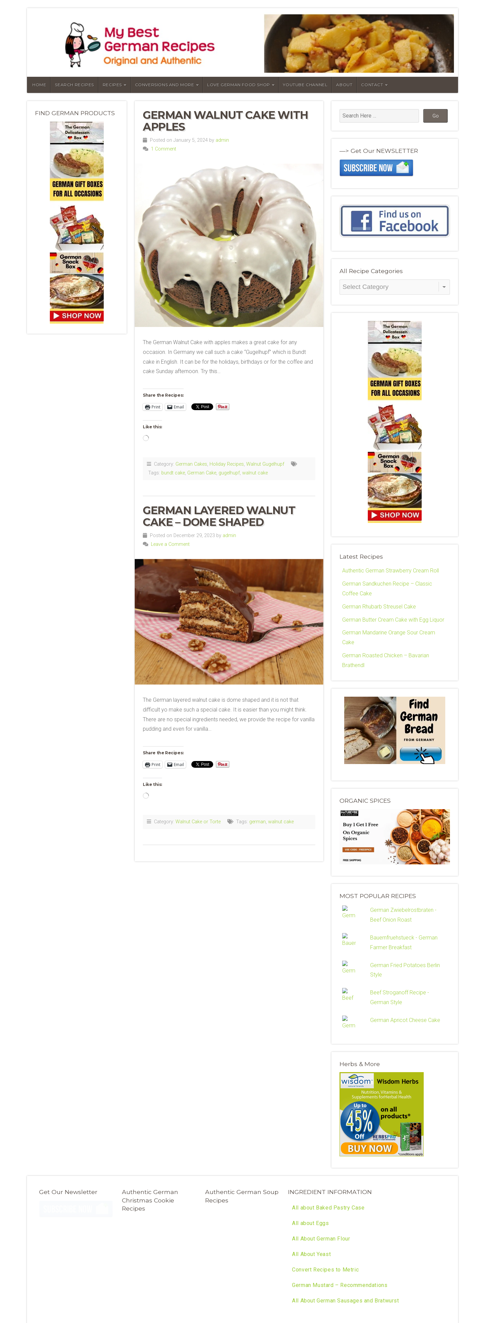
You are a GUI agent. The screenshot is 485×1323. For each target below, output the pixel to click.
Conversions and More (164, 84)
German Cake (201, 473)
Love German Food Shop (238, 84)
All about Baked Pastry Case (328, 1135)
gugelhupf (229, 473)
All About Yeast (311, 1182)
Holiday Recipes (226, 464)
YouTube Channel (305, 84)
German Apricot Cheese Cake (405, 998)
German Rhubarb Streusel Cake (379, 606)
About (344, 84)
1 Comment (163, 149)
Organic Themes (110, 1291)
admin (222, 140)
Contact (372, 84)
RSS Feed (142, 1291)
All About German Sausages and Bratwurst (345, 1228)
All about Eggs (310, 1151)
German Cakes (191, 464)
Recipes (112, 84)
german (257, 822)
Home (39, 84)
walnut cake (255, 473)
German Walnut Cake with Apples (225, 120)
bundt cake (173, 473)
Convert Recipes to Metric (325, 1197)
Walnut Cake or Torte (198, 822)
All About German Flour (321, 1166)
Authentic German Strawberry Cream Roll (390, 570)
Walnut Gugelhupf (265, 464)
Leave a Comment (170, 544)
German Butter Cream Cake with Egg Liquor (393, 620)
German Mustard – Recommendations (339, 1213)
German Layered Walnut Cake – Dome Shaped (219, 516)
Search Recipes (74, 84)
